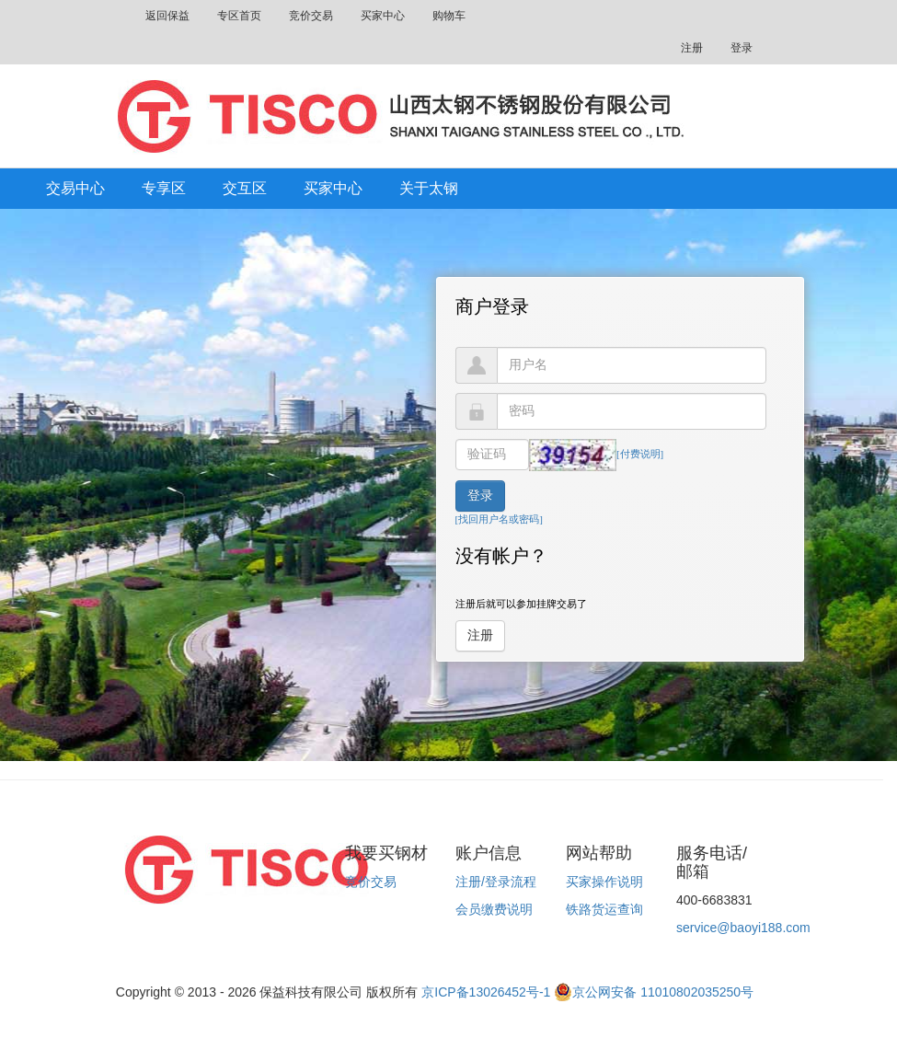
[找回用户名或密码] (499, 519)
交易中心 (75, 188)
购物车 (449, 15)
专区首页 (239, 15)
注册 (692, 47)
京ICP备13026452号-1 (485, 992)
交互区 (245, 188)
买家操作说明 (604, 881)
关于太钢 (428, 188)
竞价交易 (311, 15)
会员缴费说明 (494, 909)
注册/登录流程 (495, 881)
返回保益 (167, 15)
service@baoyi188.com (743, 927)
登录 (741, 47)
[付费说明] (639, 453)
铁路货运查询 (604, 909)
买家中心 (383, 15)
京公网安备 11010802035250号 (653, 992)
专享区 (164, 188)
